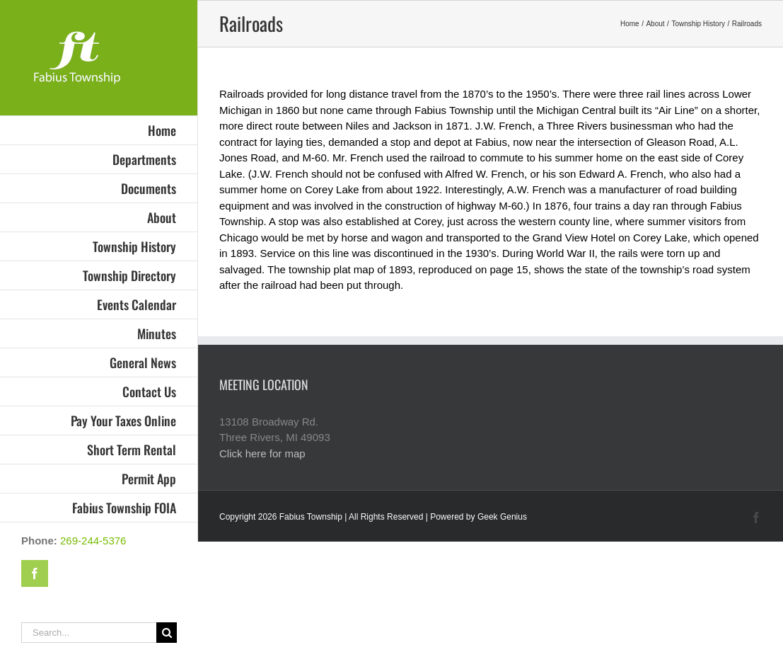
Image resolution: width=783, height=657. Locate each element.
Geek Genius (502, 517)
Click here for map (262, 453)
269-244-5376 (93, 541)
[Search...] (88, 632)
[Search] (166, 632)
